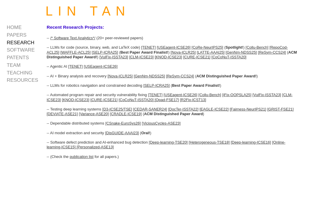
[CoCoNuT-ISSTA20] (229, 57)
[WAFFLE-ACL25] (75, 52)
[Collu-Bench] (257, 47)
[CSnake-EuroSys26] (123, 123)
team (14, 65)
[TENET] (148, 47)
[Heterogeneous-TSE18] (209, 142)
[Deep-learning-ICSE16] (251, 142)
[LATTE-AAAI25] (211, 52)
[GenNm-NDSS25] (241, 52)
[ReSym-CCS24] (272, 52)
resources (22, 80)
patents (18, 57)
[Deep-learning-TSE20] (168, 142)
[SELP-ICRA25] (105, 52)
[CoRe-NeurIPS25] (207, 47)
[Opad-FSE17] (167, 100)
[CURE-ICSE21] (196, 57)
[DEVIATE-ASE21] (62, 114)
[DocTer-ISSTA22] (183, 109)
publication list (81, 156)
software (21, 50)
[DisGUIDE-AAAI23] (122, 133)
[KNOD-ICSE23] (168, 57)
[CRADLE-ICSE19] (126, 114)
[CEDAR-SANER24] (150, 109)
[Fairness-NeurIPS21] (248, 109)
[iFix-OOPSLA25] (236, 95)
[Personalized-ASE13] (95, 147)
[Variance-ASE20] (94, 114)
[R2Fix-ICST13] (193, 100)
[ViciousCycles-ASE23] (161, 123)
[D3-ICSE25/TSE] (117, 109)
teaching (19, 73)
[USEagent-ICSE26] (173, 47)
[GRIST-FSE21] (280, 109)
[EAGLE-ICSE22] (214, 109)
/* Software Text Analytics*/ (72, 38)
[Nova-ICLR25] (183, 52)
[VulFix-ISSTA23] (113, 57)
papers (16, 35)
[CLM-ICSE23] (141, 57)
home (14, 27)
